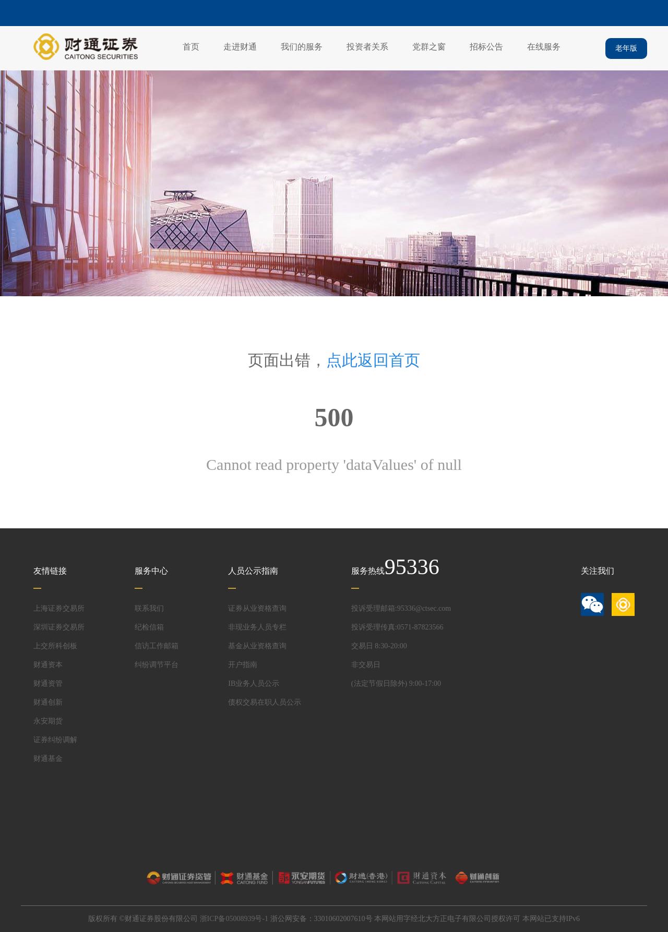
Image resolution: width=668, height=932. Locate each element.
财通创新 (48, 702)
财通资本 (48, 665)
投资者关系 (367, 46)
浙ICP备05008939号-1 (234, 919)
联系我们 (149, 608)
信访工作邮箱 (156, 646)
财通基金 (48, 758)
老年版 (626, 48)
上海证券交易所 (59, 608)
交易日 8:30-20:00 (379, 646)
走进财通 (240, 46)
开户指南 (242, 665)
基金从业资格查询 (257, 646)
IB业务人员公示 (253, 683)
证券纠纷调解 (55, 740)
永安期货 (48, 721)
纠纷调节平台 (156, 665)
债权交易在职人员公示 (264, 702)
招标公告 (486, 46)
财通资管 (48, 683)
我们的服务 (302, 46)
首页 (191, 46)
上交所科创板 (55, 646)
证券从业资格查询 (257, 608)
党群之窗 (429, 46)
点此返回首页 (373, 360)
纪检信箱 (149, 627)
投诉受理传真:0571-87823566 (397, 627)
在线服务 (543, 46)
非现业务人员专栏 (257, 627)
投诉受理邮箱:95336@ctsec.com (401, 608)
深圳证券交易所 (59, 627)
